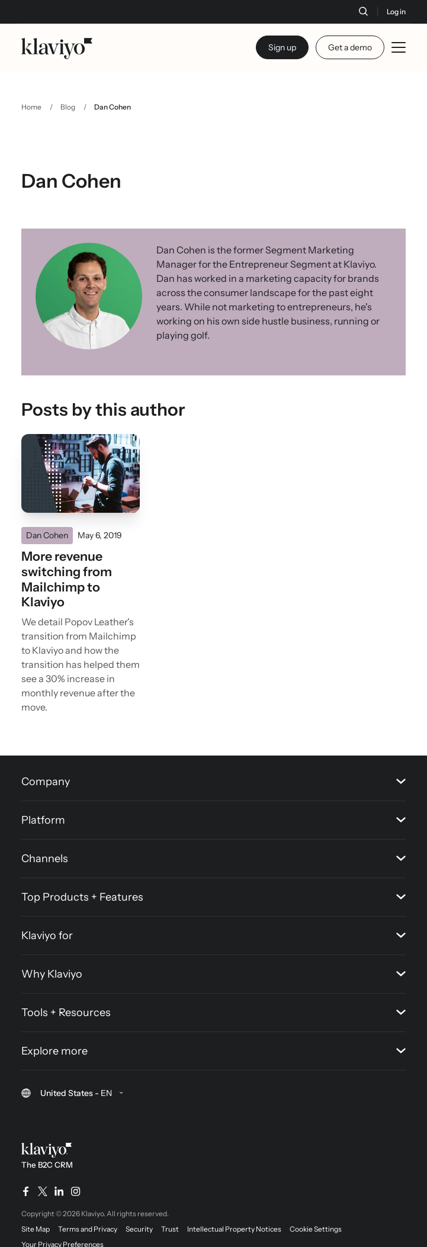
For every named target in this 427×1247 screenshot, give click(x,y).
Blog (67, 106)
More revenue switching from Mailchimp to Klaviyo (66, 579)
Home (31, 106)
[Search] (363, 11)
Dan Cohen (47, 535)
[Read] (80, 473)
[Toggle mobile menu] (398, 47)
